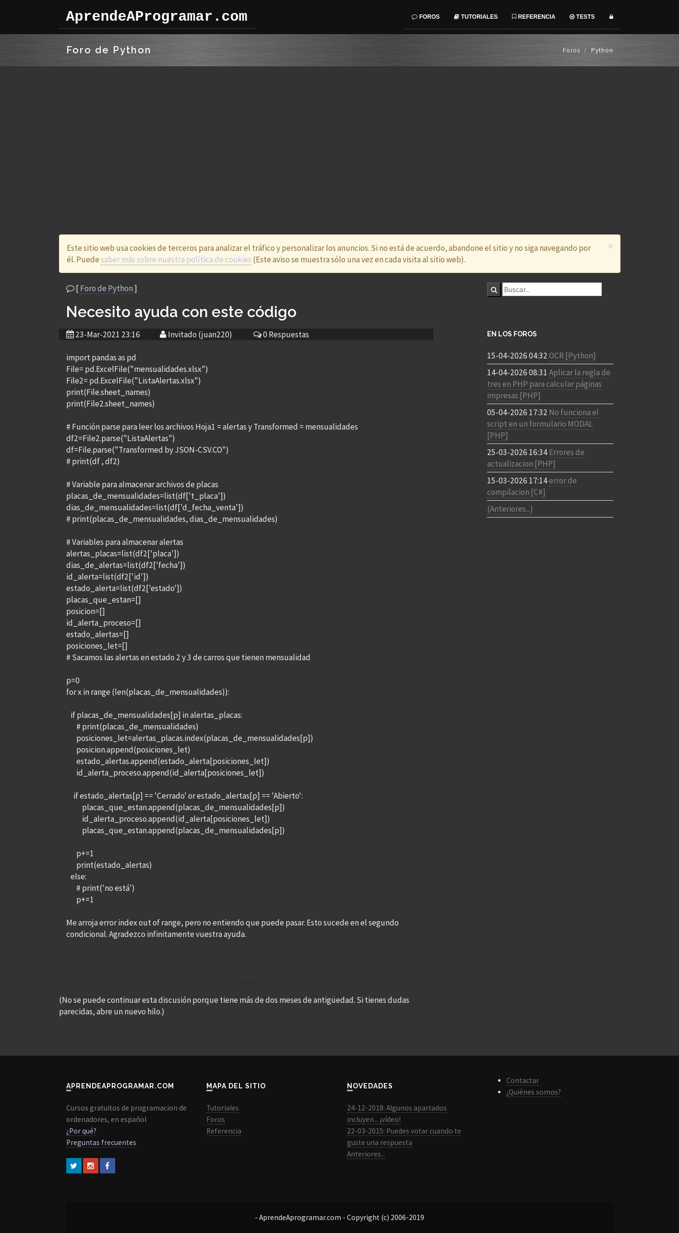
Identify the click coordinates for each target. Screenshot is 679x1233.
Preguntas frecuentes (101, 1142)
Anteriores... (366, 1154)
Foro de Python (106, 288)
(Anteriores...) (510, 509)
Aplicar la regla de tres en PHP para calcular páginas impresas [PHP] (548, 384)
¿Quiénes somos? (533, 1092)
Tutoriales (476, 16)
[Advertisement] (340, 138)
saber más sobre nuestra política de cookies (176, 259)
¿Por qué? (81, 1130)
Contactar (522, 1080)
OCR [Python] (572, 355)
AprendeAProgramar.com (157, 17)
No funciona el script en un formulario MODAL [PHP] (543, 424)
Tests (582, 16)
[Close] (610, 246)
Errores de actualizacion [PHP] (535, 458)
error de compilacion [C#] (532, 486)
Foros (426, 16)
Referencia (533, 16)
